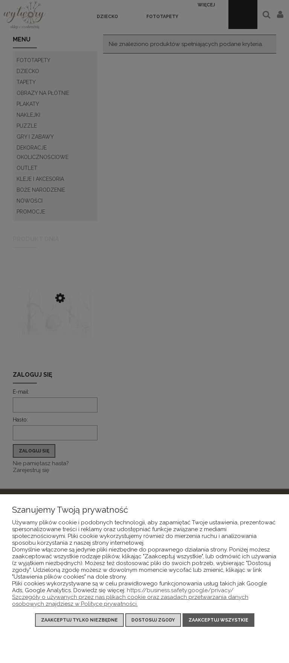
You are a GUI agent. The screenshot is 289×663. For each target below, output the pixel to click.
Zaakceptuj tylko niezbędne (79, 620)
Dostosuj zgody (153, 620)
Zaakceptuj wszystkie (218, 620)
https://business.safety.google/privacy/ (180, 590)
